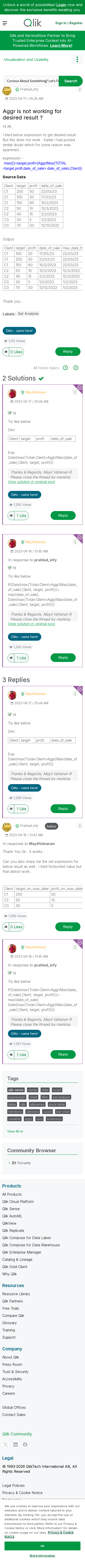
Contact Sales (14, 1414)
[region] (42, 1530)
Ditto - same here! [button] (19, 331)
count (47, 1112)
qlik (23, 1104)
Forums (24, 1163)
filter (45, 1097)
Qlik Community (17, 1434)
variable (14, 1119)
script (57, 1090)
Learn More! (61, 45)
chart (33, 1097)
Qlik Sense (11, 1208)
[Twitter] (5, 1444)
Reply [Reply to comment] (63, 515)
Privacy (8, 1386)
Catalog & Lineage (17, 1259)
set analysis (61, 1097)
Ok (42, 1546)
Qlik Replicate (13, 1230)
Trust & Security (15, 1371)
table (12, 1104)
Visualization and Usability (26, 59)
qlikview (33, 1112)
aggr (28, 1119)
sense (32, 1090)
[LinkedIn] (15, 1444)
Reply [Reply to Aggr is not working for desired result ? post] (68, 351)
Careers (8, 1393)
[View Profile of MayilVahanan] (36, 392)
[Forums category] (9, 1163)
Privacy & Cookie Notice (22, 1492)
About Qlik (10, 1357)
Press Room (12, 1364)
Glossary (9, 1323)
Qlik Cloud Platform (18, 1201)
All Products (12, 1194)
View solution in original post (31, 481)
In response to (32, 560)
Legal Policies (13, 1485)
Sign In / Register (69, 23)
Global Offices (14, 1407)
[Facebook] (25, 1444)
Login (61, 4)
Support (8, 1337)
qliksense (37, 1104)
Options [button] (77, 59)
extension (54, 1119)
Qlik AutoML (12, 1216)
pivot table (57, 1104)
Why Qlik (9, 1274)
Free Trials (10, 1308)
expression (16, 1097)
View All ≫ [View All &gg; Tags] (15, 1131)
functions (15, 1112)
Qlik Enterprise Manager (21, 1252)
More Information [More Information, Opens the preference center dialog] (42, 1555)
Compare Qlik (13, 1315)
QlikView (9, 1223)
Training (8, 1330)
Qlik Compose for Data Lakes (26, 1237)
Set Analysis (28, 313)
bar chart (63, 1112)
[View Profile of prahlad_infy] (29, 89)
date (45, 1090)
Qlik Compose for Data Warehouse (31, 1245)
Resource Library (16, 1294)
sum (39, 1119)
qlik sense (16, 1090)
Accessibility (12, 1379)
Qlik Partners (12, 1301)
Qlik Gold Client (14, 1266)
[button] (80, 89)
